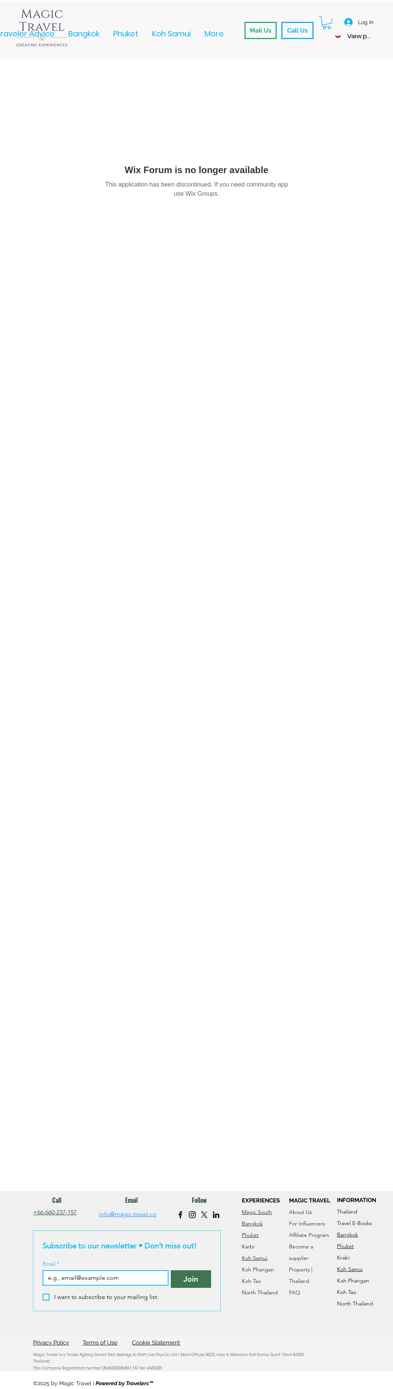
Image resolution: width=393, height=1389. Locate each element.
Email (51, 1264)
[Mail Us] (260, 30)
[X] (204, 1214)
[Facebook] (180, 1214)
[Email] (103, 1278)
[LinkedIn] (216, 1214)
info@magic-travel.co (128, 1214)
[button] (327, 22)
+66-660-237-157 (55, 1212)
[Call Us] (297, 30)
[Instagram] (192, 1214)
